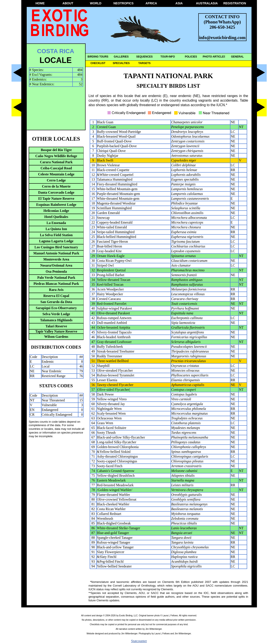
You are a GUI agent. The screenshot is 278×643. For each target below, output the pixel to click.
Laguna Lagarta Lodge (56, 241)
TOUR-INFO (168, 56)
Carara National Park (56, 162)
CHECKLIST (98, 63)
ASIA (179, 3)
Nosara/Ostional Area (56, 265)
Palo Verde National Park (56, 277)
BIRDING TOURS (98, 56)
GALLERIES (121, 56)
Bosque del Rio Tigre (56, 150)
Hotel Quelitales (56, 217)
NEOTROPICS (123, 3)
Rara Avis (56, 290)
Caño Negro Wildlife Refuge (56, 156)
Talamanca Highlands (56, 320)
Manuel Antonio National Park (56, 253)
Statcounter (139, 641)
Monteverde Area (56, 259)
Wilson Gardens (56, 336)
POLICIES (191, 56)
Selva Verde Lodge (56, 314)
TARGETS (144, 63)
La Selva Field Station (56, 235)
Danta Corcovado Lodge (56, 192)
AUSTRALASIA (207, 3)
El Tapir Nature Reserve (56, 198)
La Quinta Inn (56, 229)
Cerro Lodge (56, 180)
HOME (40, 3)
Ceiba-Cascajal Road (56, 168)
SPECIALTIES (121, 63)
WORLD (95, 3)
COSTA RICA (55, 51)
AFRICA (151, 3)
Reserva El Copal (56, 296)
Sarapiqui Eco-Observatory (56, 308)
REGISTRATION (234, 3)
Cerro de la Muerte (56, 186)
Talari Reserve (56, 326)
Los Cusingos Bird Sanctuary (56, 247)
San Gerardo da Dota (56, 302)
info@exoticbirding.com (222, 37)
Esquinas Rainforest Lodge (56, 204)
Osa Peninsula (56, 271)
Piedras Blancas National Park (56, 283)
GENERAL (237, 56)
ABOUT (68, 3)
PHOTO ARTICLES (214, 56)
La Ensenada (56, 223)
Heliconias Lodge (56, 211)
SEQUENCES (144, 56)
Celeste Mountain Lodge (56, 174)
